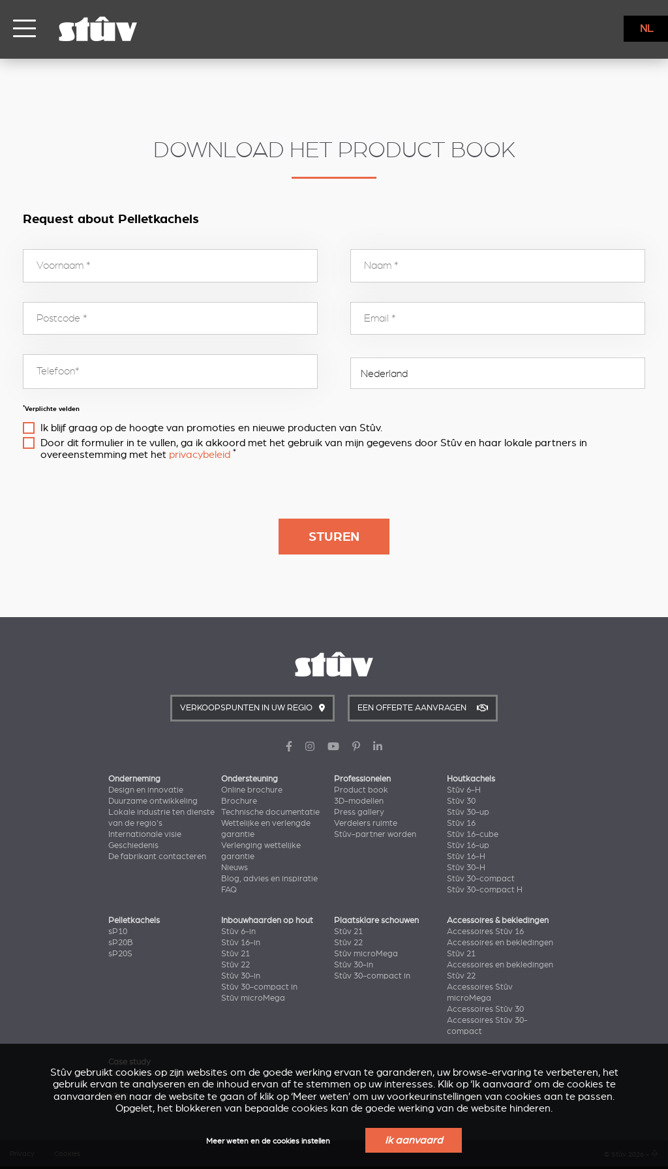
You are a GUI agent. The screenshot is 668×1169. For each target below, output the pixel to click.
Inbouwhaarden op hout (267, 920)
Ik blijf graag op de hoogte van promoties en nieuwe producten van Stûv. (211, 428)
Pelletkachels (134, 920)
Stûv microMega (253, 998)
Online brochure (251, 790)
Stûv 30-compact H (485, 889)
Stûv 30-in (240, 975)
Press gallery (359, 812)
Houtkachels (471, 778)
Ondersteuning (249, 778)
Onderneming (134, 778)
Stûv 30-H (466, 867)
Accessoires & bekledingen (498, 920)
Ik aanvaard (413, 1140)
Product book (361, 790)
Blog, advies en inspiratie (269, 878)
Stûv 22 (235, 964)
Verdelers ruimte (365, 823)
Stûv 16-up (468, 845)
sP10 (117, 931)
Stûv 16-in (240, 942)
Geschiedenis (133, 845)
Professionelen (362, 778)
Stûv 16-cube (472, 834)
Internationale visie (144, 834)
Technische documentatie (270, 812)
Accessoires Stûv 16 (485, 931)
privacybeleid (199, 455)
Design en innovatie (145, 790)
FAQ (229, 889)
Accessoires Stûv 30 (485, 1009)
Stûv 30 (461, 801)
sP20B (120, 942)
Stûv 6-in (238, 931)
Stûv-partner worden (375, 834)
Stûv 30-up (468, 812)
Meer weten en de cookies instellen (268, 1141)
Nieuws (234, 867)
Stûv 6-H (464, 790)
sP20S (120, 953)
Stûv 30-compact (481, 878)
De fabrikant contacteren (157, 856)
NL (647, 29)
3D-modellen (359, 801)
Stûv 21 (235, 953)
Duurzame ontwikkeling (153, 801)
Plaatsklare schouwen (376, 920)
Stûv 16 (461, 823)
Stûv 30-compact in (259, 987)
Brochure (239, 801)
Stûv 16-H (466, 856)
